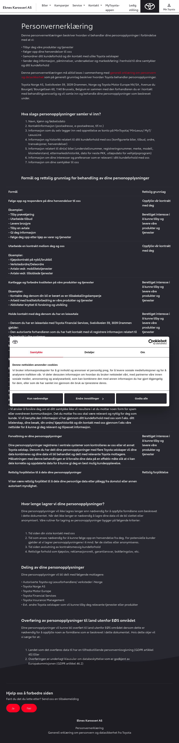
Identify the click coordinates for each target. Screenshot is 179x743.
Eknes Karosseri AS (17, 7)
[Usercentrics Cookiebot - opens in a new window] (151, 341)
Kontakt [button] (94, 5)
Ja (13, 708)
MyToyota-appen (112, 7)
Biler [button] (45, 5)
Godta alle (141, 398)
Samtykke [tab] (36, 352)
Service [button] (77, 5)
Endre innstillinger (90, 398)
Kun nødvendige (37, 398)
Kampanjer (61, 5)
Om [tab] (142, 352)
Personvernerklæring (89, 728)
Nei (29, 708)
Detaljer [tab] (89, 352)
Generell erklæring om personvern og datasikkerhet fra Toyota (89, 732)
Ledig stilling (133, 7)
